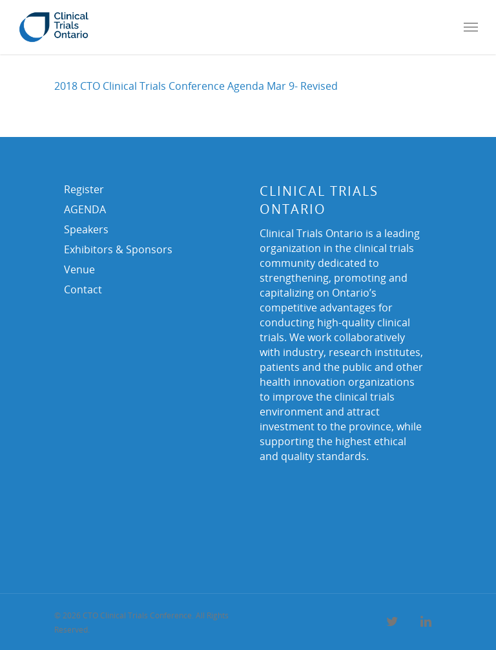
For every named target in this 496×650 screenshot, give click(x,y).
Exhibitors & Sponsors (118, 249)
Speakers (86, 229)
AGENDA (85, 209)
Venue (79, 269)
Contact (83, 289)
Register (84, 189)
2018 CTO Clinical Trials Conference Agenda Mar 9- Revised (196, 86)
